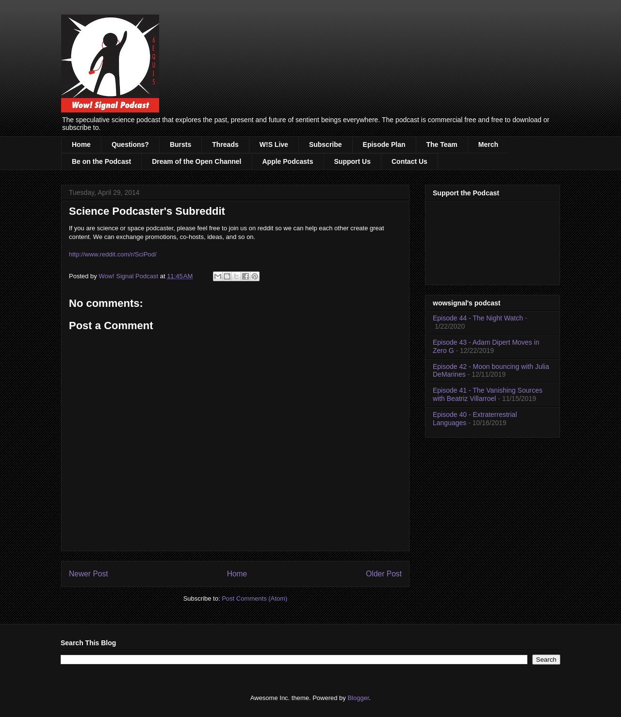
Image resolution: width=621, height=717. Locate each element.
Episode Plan (384, 144)
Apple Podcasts (287, 161)
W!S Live (274, 144)
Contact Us (409, 161)
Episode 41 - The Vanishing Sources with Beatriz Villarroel (487, 394)
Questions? (130, 144)
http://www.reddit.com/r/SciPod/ (113, 254)
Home (81, 144)
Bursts (180, 144)
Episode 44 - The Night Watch (478, 318)
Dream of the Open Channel (196, 161)
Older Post (384, 574)
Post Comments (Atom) (254, 598)
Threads (225, 144)
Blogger (358, 697)
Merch (488, 144)
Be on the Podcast (101, 161)
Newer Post (88, 574)
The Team (442, 144)
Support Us (352, 161)
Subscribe (325, 144)
